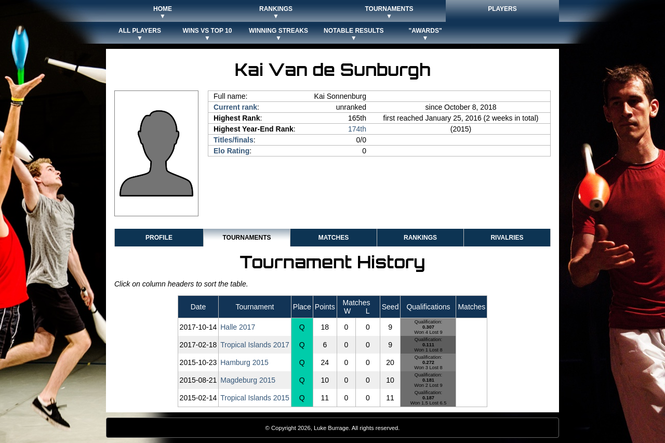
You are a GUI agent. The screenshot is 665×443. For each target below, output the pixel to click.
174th (357, 129)
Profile (158, 237)
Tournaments (246, 237)
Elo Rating (231, 151)
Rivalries (506, 237)
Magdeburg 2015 (247, 380)
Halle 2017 (237, 327)
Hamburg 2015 (244, 362)
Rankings (420, 237)
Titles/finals (234, 140)
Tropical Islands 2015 (254, 398)
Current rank (235, 107)
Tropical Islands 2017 (254, 345)
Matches (333, 237)
